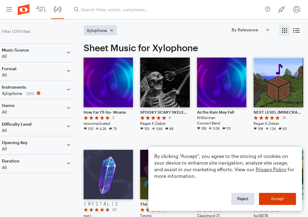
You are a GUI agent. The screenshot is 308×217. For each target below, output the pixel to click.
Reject (242, 198)
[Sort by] (250, 29)
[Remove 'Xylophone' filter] (44, 93)
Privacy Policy (271, 169)
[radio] (284, 30)
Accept (277, 198)
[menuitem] (9, 9)
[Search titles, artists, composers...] (167, 9)
